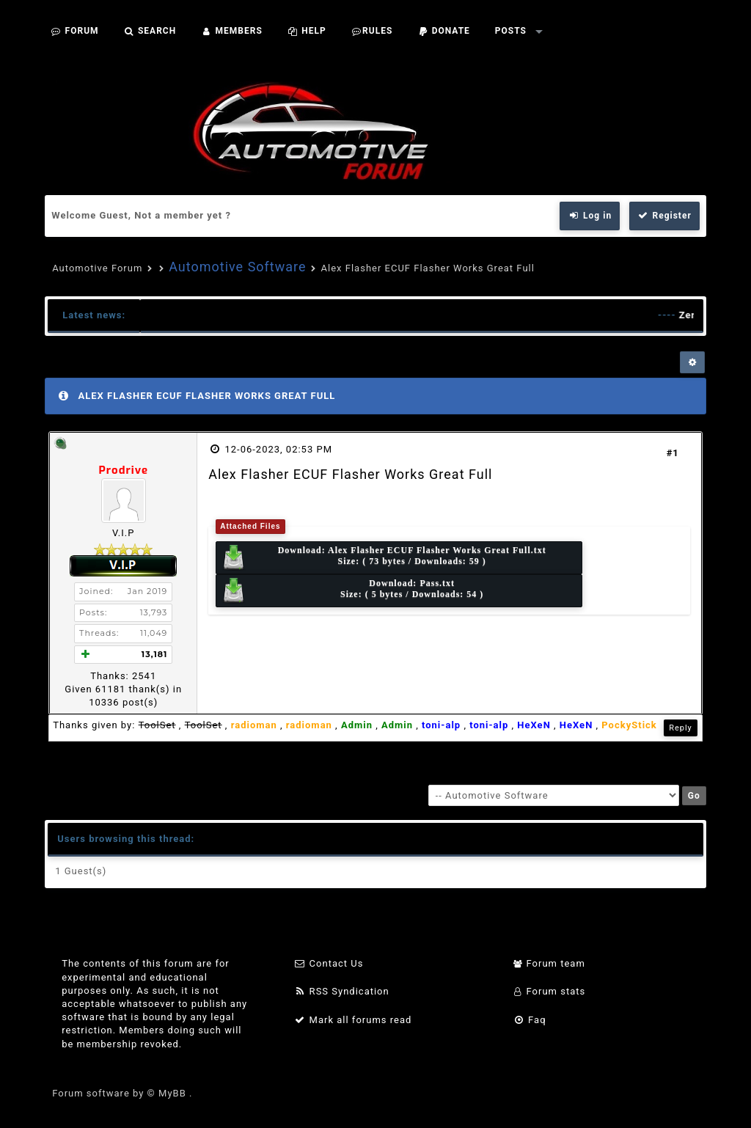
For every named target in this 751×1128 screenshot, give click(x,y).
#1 (673, 452)
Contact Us (329, 963)
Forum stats (549, 991)
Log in (590, 215)
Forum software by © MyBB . (122, 1093)
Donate (443, 31)
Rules (372, 31)
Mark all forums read (353, 1019)
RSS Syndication (341, 991)
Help (306, 31)
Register (664, 215)
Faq (529, 1019)
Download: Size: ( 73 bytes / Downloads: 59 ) (383, 558)
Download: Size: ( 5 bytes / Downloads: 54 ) (352, 591)
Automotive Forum (97, 268)
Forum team (549, 963)
